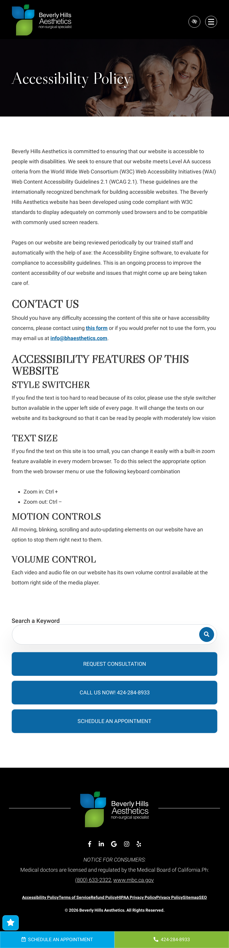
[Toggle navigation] (211, 22)
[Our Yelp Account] (139, 844)
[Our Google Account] (114, 844)
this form (97, 328)
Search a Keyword (36, 620)
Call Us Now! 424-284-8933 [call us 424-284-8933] (115, 692)
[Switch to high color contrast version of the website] (194, 22)
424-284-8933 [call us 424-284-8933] (172, 939)
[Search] (206, 634)
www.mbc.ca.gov (133, 880)
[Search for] (114, 634)
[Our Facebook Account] (89, 844)
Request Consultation (114, 664)
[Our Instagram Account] (126, 844)
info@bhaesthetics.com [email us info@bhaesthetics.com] (78, 338)
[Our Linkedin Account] (101, 844)
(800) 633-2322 (93, 880)
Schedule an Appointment (57, 939)
